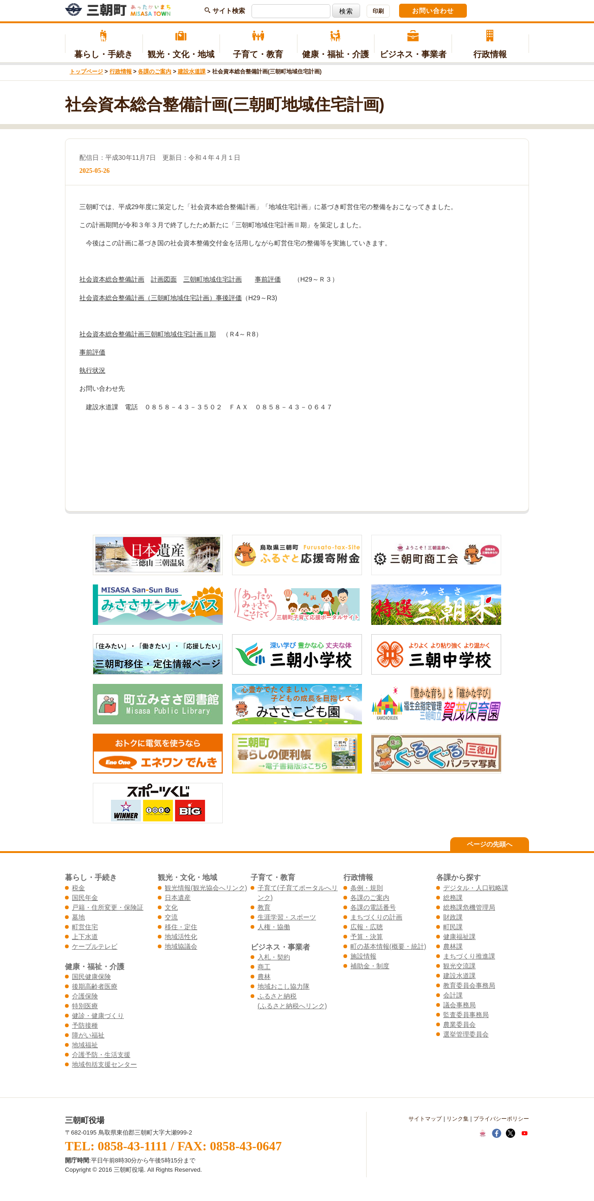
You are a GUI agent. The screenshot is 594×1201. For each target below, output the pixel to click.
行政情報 (490, 44)
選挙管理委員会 (466, 1034)
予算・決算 (366, 936)
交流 (171, 917)
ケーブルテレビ (94, 946)
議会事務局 (459, 1005)
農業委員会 (459, 1024)
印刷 (378, 11)
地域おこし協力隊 (284, 986)
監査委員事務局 (466, 1014)
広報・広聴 (366, 927)
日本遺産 (178, 897)
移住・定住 (181, 927)
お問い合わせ (433, 10)
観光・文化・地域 (181, 44)
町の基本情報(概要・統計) (388, 946)
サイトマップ (425, 1119)
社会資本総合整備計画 (111, 279)
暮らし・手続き (103, 44)
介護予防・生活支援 (101, 1054)
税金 (78, 888)
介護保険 (85, 996)
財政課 (453, 917)
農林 (264, 976)
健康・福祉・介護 (335, 44)
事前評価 (268, 279)
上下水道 (85, 936)
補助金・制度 (369, 966)
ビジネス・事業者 (413, 44)
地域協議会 (181, 946)
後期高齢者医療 (94, 986)
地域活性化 (181, 936)
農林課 (453, 946)
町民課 (453, 927)
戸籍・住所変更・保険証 (107, 907)
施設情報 (363, 956)
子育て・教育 (258, 44)
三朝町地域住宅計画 (212, 279)
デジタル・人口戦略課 (475, 888)
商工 (264, 967)
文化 (171, 907)
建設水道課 (192, 71)
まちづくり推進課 (469, 956)
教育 (264, 907)
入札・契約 (274, 957)
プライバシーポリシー (501, 1119)
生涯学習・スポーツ (287, 917)
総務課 (453, 897)
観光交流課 (459, 966)
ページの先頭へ (489, 844)
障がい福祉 (88, 1035)
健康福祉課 (459, 936)
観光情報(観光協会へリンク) (206, 888)
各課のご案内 (154, 71)
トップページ (86, 71)
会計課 (453, 995)
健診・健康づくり (98, 1015)
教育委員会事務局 (469, 985)
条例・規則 (366, 888)
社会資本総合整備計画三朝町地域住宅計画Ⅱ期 (147, 334)
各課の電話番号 (373, 907)
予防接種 (85, 1025)
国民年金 (85, 897)
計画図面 (164, 279)
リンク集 (457, 1119)
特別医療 (85, 1006)
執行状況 (92, 370)
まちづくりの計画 (376, 917)
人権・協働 (274, 927)
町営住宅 (85, 927)
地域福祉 (85, 1045)
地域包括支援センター (104, 1064)
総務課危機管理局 (469, 907)
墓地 (78, 917)
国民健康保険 (91, 976)
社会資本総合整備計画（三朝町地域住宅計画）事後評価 (160, 298)
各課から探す (458, 877)
